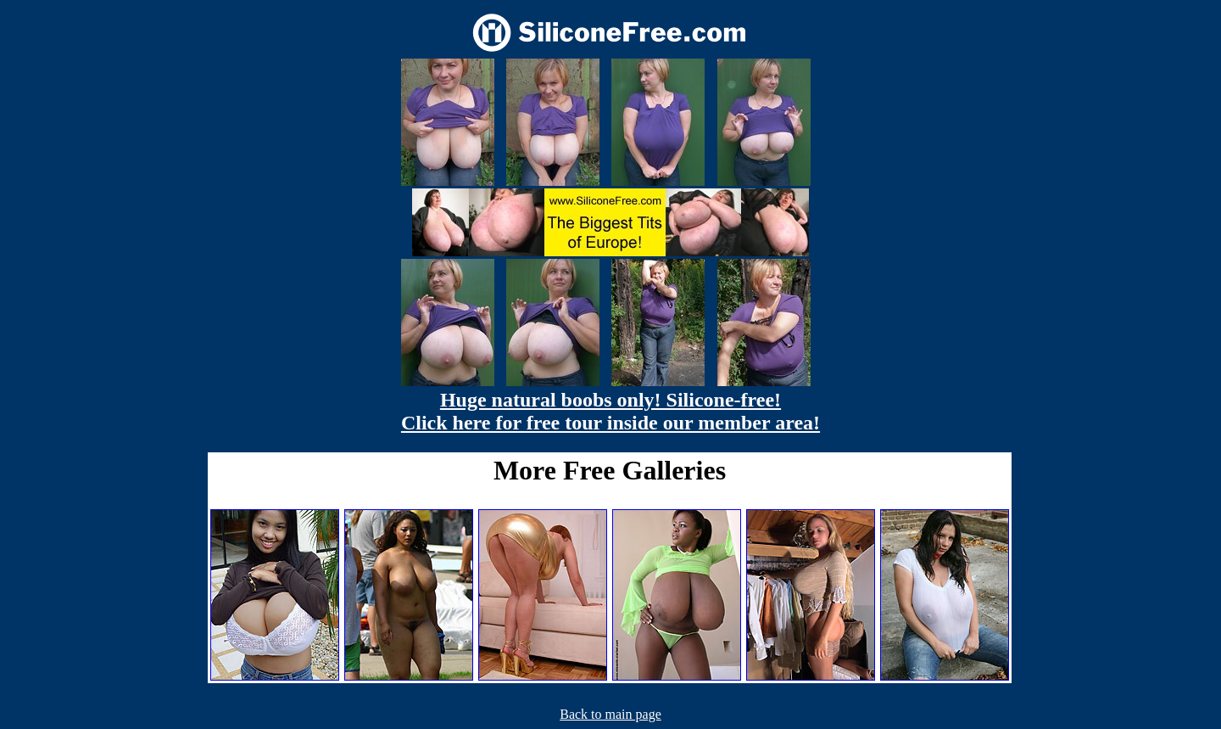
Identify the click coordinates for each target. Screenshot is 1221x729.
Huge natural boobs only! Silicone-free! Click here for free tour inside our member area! (610, 411)
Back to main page (610, 714)
